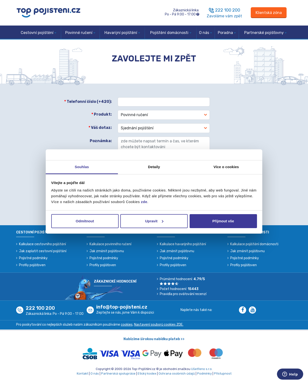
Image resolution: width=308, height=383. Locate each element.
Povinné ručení (80, 32)
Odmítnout (85, 221)
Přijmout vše (223, 221)
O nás (205, 32)
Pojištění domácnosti (170, 32)
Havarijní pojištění (122, 32)
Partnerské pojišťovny (265, 32)
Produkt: (101, 114)
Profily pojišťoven (32, 265)
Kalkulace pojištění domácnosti (254, 244)
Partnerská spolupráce (118, 373)
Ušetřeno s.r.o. (201, 369)
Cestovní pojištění (38, 32)
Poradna (227, 32)
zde (144, 202)
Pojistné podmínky (33, 258)
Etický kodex (147, 373)
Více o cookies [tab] (226, 167)
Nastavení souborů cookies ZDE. (158, 325)
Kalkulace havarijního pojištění (183, 244)
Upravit (154, 221)
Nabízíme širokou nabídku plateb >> (154, 339)
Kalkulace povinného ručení (110, 244)
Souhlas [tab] (82, 167)
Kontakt (82, 373)
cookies (127, 325)
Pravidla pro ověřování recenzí (183, 294)
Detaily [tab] (154, 167)
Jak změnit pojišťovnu (107, 251)
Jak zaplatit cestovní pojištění (42, 251)
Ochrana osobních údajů (177, 373)
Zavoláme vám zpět (224, 16)
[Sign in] (269, 12)
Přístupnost (222, 373)
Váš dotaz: (100, 127)
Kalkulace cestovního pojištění (42, 244)
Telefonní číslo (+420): (88, 101)
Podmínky (204, 373)
